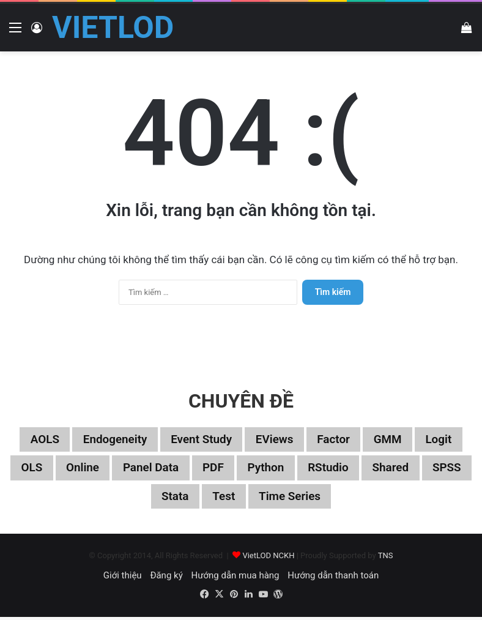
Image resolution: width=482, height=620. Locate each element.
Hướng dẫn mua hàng (235, 578)
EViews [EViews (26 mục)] (276, 440)
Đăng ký (166, 578)
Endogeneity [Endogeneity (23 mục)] (109, 440)
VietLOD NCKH (268, 558)
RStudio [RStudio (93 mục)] (360, 469)
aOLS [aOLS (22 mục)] (35, 440)
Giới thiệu (122, 578)
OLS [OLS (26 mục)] (49, 469)
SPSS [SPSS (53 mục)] (145, 498)
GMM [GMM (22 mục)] (395, 440)
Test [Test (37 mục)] (250, 498)
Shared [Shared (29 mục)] (425, 469)
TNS (385, 558)
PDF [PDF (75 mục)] (239, 469)
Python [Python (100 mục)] (294, 469)
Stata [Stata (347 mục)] (199, 498)
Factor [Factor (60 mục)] (338, 440)
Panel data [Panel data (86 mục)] (174, 469)
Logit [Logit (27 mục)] (448, 440)
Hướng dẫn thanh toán (333, 578)
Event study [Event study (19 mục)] (199, 440)
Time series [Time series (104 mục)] (319, 498)
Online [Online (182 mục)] (101, 469)
